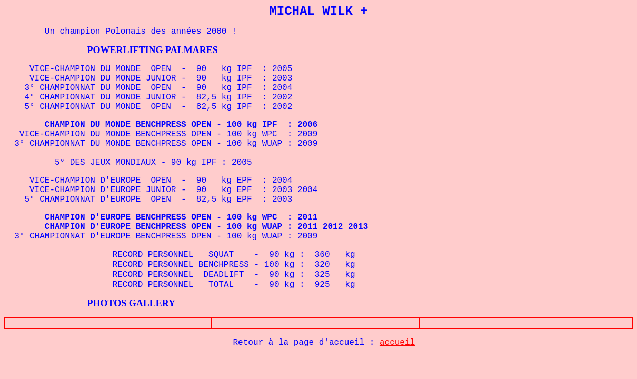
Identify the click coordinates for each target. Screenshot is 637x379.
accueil (397, 342)
